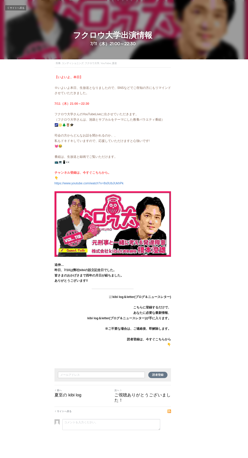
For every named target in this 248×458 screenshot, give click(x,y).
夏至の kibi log (67, 407)
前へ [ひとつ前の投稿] (58, 402)
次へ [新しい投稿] (129, 402)
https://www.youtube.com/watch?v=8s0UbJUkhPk (89, 183)
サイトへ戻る (15, 7)
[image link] (124, 230)
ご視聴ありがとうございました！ (158, 407)
